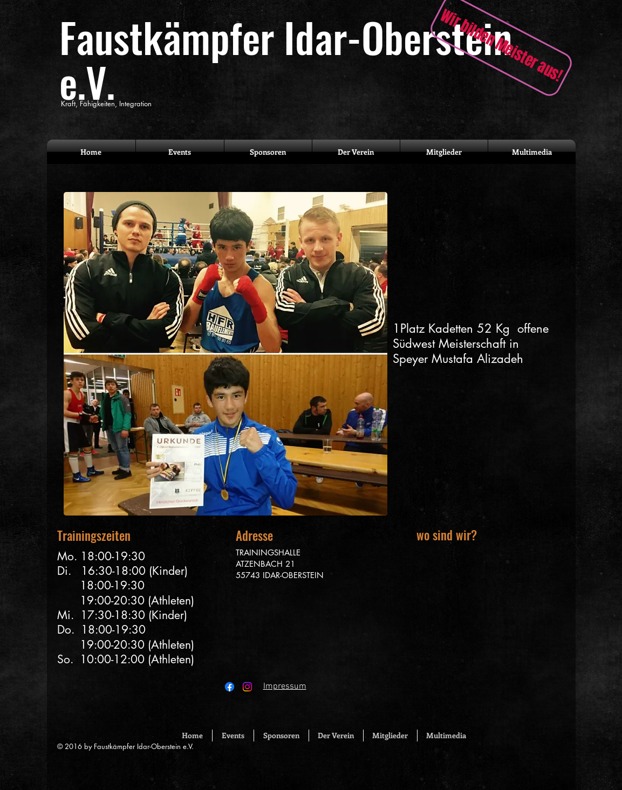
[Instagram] (247, 687)
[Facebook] (229, 687)
